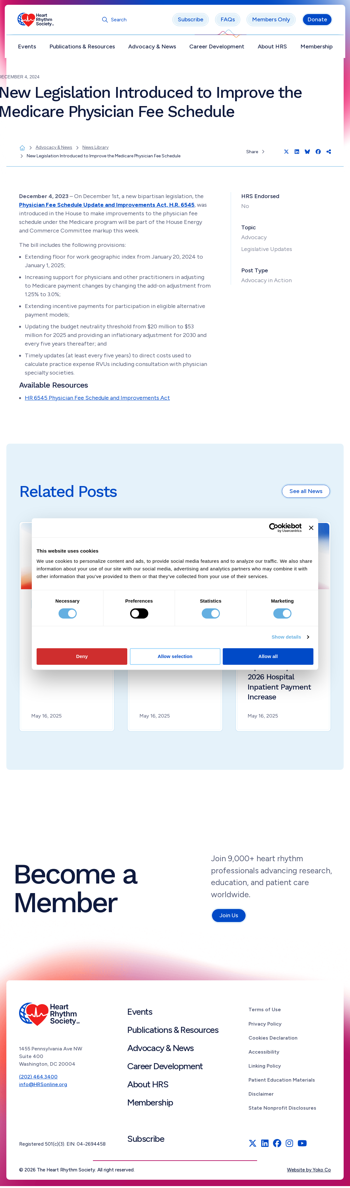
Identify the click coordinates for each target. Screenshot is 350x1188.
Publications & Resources (83, 48)
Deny (82, 656)
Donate (316, 21)
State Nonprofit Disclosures (282, 1109)
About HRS (271, 48)
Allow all (268, 656)
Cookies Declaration (273, 1039)
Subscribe (189, 21)
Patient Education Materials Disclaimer (281, 1089)
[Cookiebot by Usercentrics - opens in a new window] (274, 528)
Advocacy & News (152, 48)
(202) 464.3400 (38, 1078)
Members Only (269, 21)
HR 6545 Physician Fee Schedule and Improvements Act (97, 399)
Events (28, 48)
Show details (286, 637)
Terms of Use (264, 1011)
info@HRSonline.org (43, 1086)
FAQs (226, 21)
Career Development (216, 48)
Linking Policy (264, 1067)
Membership (315, 48)
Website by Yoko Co (309, 1172)
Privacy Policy (265, 1025)
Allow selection (175, 656)
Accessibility (263, 1053)
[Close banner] (311, 528)
